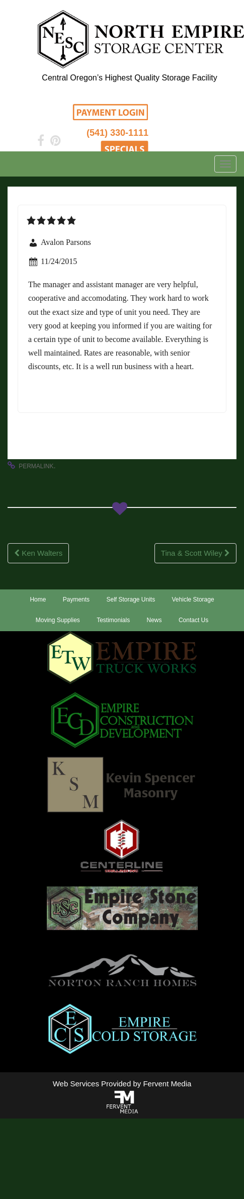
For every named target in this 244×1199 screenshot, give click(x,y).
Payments (76, 599)
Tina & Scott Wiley (195, 553)
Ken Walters (38, 553)
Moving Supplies (58, 620)
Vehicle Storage (193, 599)
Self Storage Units (130, 599)
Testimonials (113, 620)
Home (38, 599)
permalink (36, 466)
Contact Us (193, 620)
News (154, 620)
